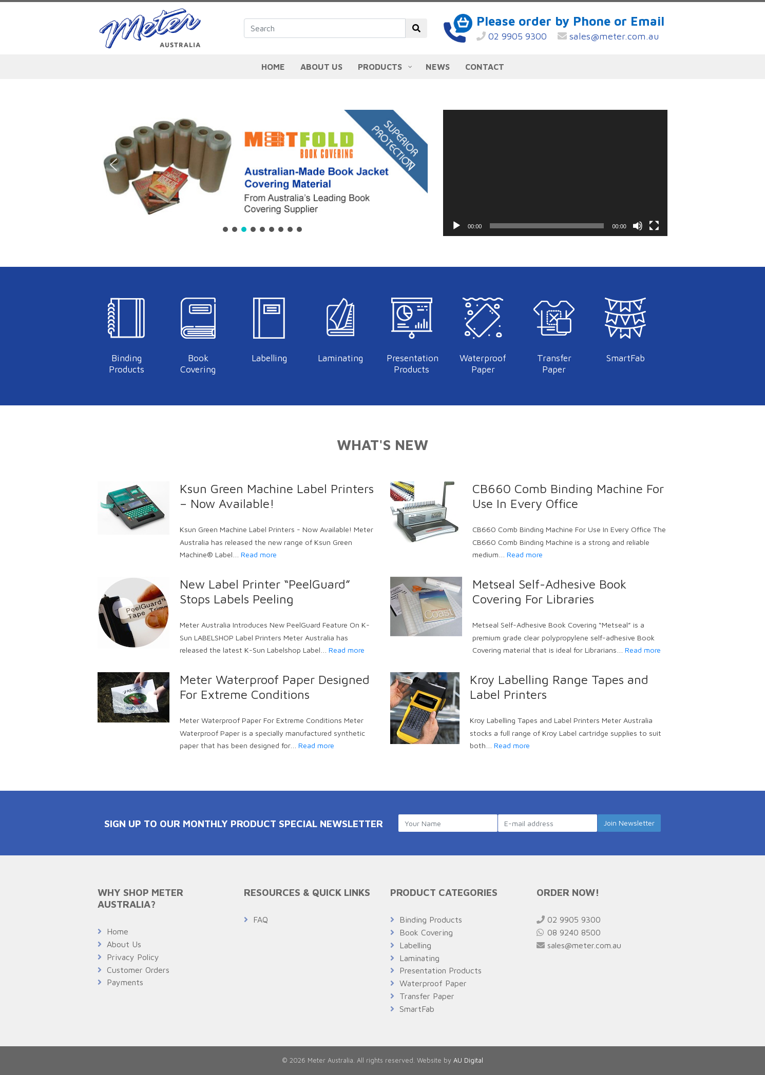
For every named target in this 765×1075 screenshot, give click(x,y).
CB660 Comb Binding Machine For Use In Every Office (568, 496)
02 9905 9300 (511, 36)
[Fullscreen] (654, 226)
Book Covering (198, 363)
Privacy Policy (133, 957)
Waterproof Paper (483, 363)
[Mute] (638, 226)
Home (117, 931)
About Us (124, 944)
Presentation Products (412, 363)
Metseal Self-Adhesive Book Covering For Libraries (549, 591)
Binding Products (126, 363)
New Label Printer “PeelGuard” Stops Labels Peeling (265, 591)
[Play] (456, 226)
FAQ (260, 919)
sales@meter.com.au (608, 36)
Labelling (269, 358)
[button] (113, 165)
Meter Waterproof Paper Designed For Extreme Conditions (275, 686)
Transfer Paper (554, 363)
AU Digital (468, 1060)
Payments (125, 982)
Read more (259, 554)
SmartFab (625, 358)
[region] (263, 172)
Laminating (340, 358)
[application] (555, 173)
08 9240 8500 (569, 932)
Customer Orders (138, 969)
